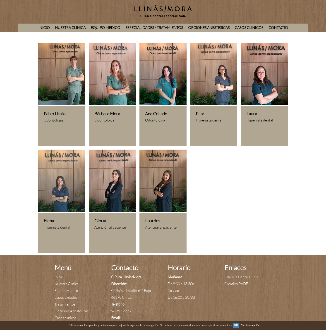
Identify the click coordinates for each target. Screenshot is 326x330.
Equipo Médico (105, 28)
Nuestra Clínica (70, 28)
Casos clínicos (249, 28)
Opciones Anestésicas (209, 28)
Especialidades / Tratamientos (154, 28)
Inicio (44, 28)
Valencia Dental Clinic (241, 277)
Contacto (278, 28)
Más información (250, 325)
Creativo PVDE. (236, 284)
